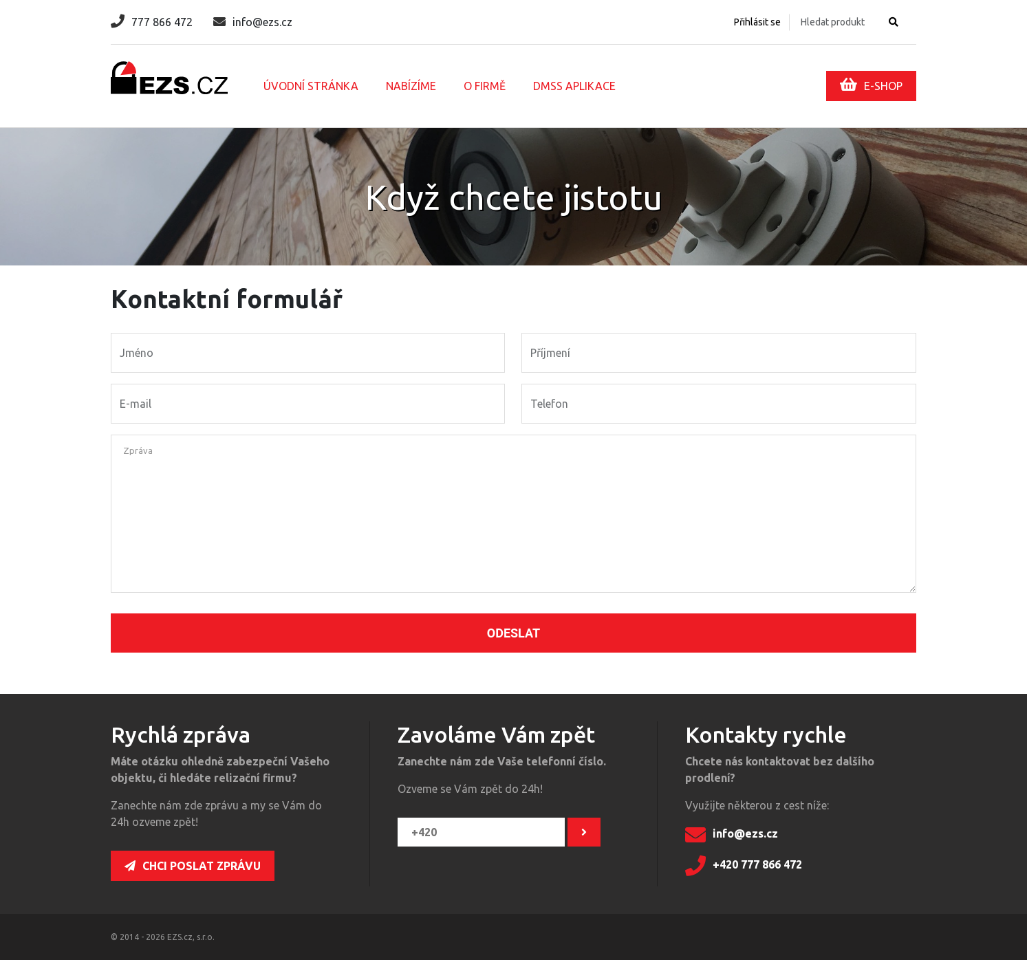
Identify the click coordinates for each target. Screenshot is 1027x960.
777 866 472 (152, 22)
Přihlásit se (757, 22)
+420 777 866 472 (743, 865)
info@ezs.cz (252, 22)
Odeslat (513, 633)
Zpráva (138, 450)
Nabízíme (411, 86)
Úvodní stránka (310, 86)
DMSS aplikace (574, 86)
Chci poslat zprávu (193, 866)
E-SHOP (871, 84)
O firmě (485, 86)
